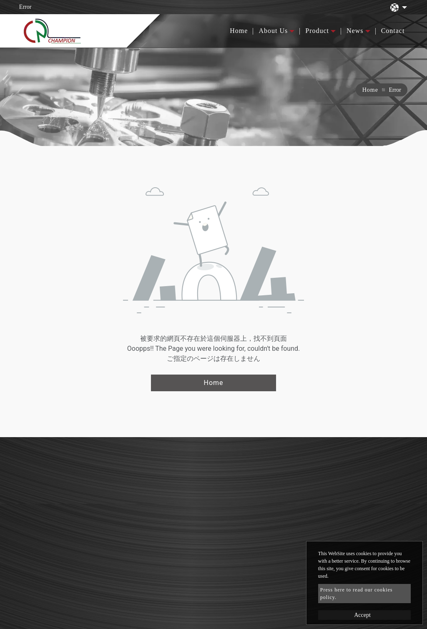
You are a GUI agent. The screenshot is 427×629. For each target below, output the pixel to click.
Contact (393, 30)
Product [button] (317, 30)
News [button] (355, 30)
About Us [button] (273, 30)
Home (239, 30)
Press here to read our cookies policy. (356, 593)
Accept (362, 615)
